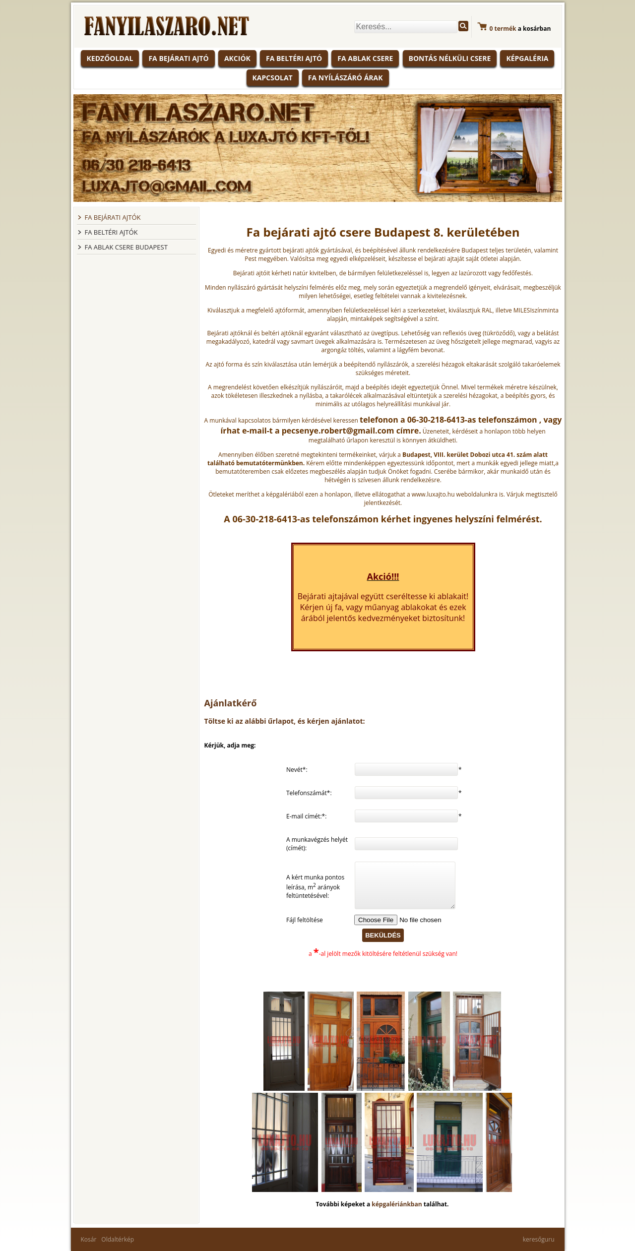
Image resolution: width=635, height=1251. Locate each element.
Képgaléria (527, 58)
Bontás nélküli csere (450, 58)
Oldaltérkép (117, 1239)
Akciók (237, 58)
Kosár (89, 1239)
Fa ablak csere (365, 58)
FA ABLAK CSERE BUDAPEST (126, 247)
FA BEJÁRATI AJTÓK (113, 217)
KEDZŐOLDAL (110, 58)
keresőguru (539, 1239)
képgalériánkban (397, 1204)
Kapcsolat (273, 77)
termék (503, 28)
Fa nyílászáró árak (345, 77)
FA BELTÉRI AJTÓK (111, 232)
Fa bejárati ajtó (178, 58)
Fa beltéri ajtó (294, 58)
